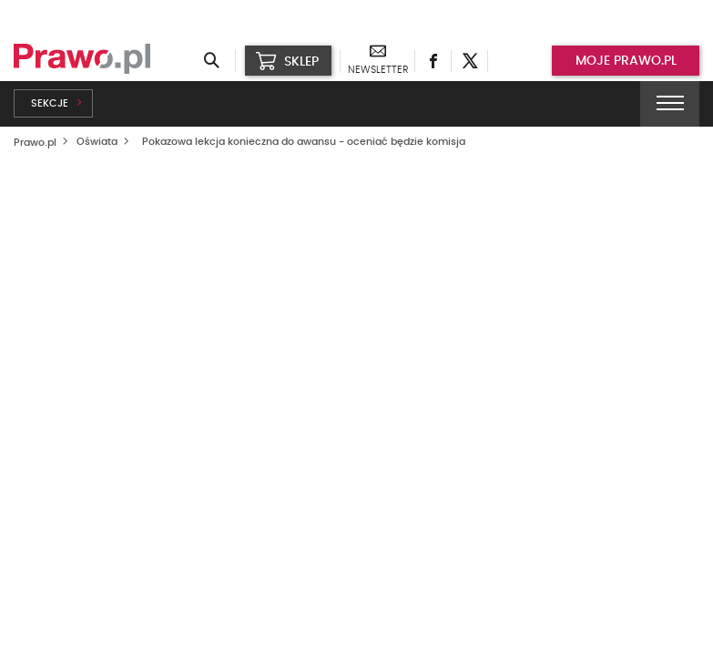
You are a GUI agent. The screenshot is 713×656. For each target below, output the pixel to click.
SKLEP (287, 61)
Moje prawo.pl (626, 61)
